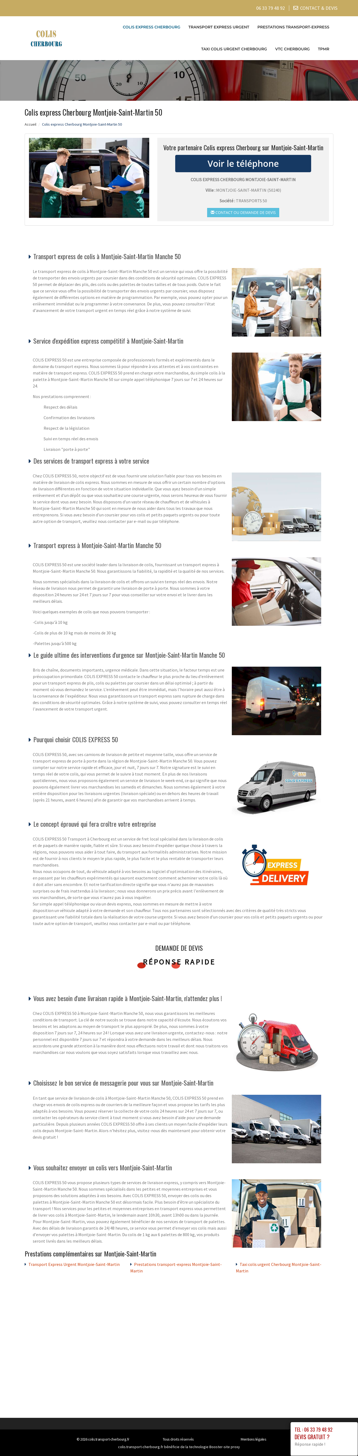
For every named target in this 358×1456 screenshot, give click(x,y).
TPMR (323, 48)
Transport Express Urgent (218, 26)
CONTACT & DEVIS (318, 8)
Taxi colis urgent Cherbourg (234, 48)
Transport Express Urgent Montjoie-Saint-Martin (74, 1264)
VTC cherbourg (292, 48)
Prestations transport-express (293, 26)
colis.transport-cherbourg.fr (108, 1439)
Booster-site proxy (224, 1446)
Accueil (30, 124)
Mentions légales (253, 1439)
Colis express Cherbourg (151, 26)
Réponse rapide (179, 962)
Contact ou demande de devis (243, 212)
